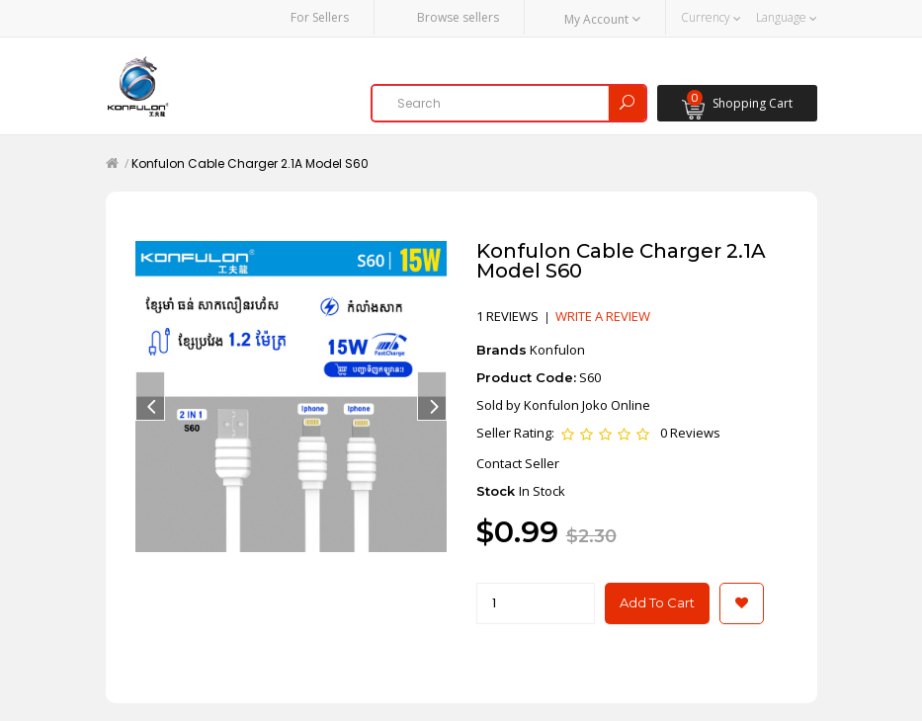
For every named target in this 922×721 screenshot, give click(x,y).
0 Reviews (690, 432)
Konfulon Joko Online (587, 403)
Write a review (602, 315)
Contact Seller (517, 461)
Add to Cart (657, 601)
